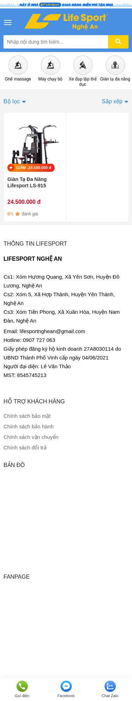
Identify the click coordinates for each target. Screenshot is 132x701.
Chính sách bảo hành (29, 426)
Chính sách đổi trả (25, 447)
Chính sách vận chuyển (31, 437)
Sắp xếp (112, 101)
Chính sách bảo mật (27, 416)
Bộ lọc (12, 101)
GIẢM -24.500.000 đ (33, 167)
